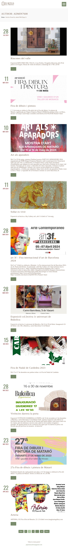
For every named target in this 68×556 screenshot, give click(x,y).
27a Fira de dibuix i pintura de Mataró (31, 467)
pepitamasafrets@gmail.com (34, 544)
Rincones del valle (21, 58)
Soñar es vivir (18, 211)
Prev (21, 531)
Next (46, 531)
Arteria (14, 514)
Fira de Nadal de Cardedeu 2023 (28, 367)
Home (3, 17)
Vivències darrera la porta (24, 413)
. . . (13, 69)
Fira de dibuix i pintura (23, 105)
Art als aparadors (20, 154)
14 (41, 531)
